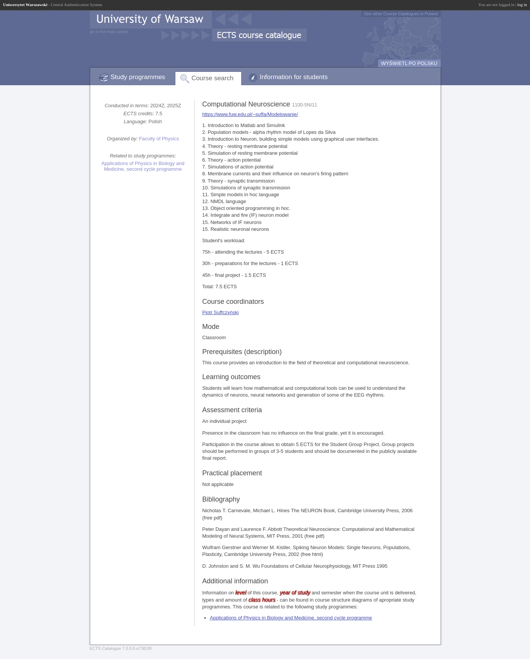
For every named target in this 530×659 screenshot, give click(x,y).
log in (522, 4)
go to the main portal (109, 31)
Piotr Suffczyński (220, 312)
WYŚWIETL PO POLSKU (409, 63)
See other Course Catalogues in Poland (401, 13)
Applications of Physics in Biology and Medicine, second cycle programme (142, 166)
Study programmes (138, 77)
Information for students (294, 77)
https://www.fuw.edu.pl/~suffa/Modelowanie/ (250, 114)
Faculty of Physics (159, 138)
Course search (212, 78)
